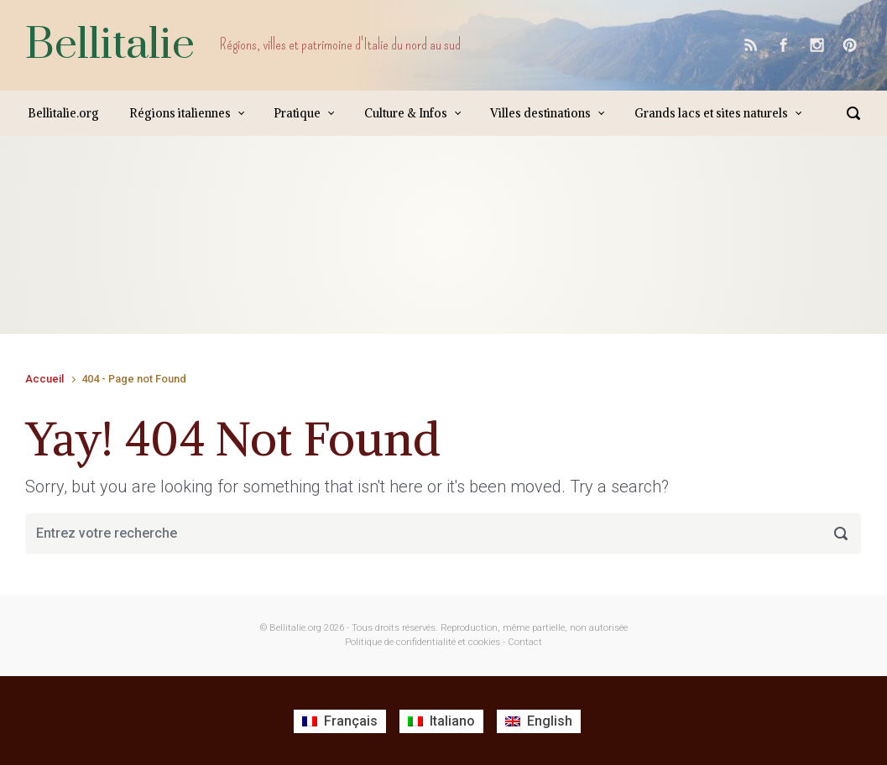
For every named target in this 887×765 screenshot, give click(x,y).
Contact (525, 642)
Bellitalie (110, 45)
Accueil (44, 378)
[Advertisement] (330, 251)
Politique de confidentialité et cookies (422, 642)
